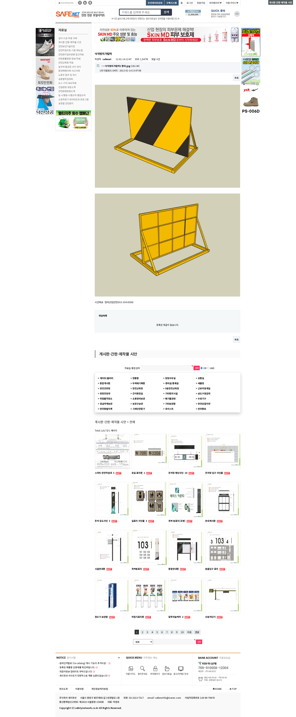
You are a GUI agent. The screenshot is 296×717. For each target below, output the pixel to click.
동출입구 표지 (212, 568)
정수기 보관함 (101, 616)
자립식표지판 (138, 616)
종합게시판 (105, 383)
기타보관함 (170, 403)
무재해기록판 (139, 383)
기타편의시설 (171, 393)
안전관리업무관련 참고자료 (71, 54)
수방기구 (202, 398)
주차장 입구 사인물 (214, 472)
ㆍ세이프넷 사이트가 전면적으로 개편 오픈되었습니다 (82, 675)
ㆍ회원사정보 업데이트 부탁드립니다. (74, 671)
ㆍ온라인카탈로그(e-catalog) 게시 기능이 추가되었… (82, 663)
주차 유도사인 (103, 520)
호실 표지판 (139, 472)
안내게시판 (210, 520)
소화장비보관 (139, 398)
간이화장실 (138, 393)
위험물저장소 (106, 398)
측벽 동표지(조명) (177, 520)
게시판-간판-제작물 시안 (69, 42)
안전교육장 (138, 388)
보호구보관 (138, 403)
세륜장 (201, 383)
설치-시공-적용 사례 (67, 38)
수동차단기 (210, 616)
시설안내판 (100, 568)
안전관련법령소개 (66, 91)
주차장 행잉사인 (178, 472)
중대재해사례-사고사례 (69, 70)
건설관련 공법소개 (67, 87)
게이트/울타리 (106, 378)
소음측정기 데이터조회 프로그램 (73, 99)
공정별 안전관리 (65, 103)
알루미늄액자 (176, 616)
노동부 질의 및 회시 (67, 74)
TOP (233, 688)
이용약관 (79, 688)
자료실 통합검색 (132, 368)
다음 (189, 632)
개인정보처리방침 (99, 688)
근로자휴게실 (204, 388)
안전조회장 (105, 388)
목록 (236, 77)
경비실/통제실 (172, 383)
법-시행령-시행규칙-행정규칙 (72, 95)
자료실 (62, 30)
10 (182, 632)
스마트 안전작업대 (105, 472)
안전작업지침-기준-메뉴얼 (70, 50)
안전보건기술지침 (66, 46)
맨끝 (197, 632)
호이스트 (169, 408)
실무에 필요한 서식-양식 (69, 66)
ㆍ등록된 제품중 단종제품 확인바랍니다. (76, 667)
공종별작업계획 (65, 79)
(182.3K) (118, 65)
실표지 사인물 (140, 520)
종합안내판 (173, 568)
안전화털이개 (106, 408)
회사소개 (63, 688)
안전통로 (202, 408)
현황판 (136, 378)
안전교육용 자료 (65, 62)
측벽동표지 (137, 568)
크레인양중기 (139, 408)
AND (212, 368)
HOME (217, 688)
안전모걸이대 (204, 403)
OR (205, 368)
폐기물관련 (170, 398)
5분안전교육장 (172, 388)
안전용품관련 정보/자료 (69, 58)
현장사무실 (170, 378)
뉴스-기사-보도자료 (67, 82)
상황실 (201, 378)
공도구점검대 (204, 393)
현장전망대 (105, 393)
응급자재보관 (106, 403)
